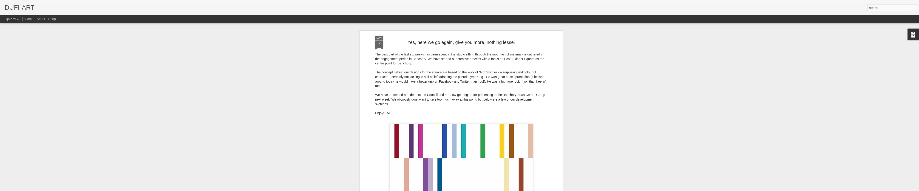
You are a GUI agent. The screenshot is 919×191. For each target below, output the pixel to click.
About (41, 19)
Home (29, 19)
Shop (52, 19)
